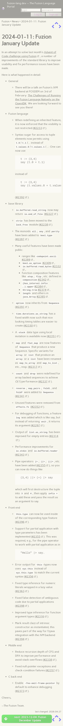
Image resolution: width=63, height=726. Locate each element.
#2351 (52, 335)
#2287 (20, 239)
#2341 (20, 395)
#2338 (48, 659)
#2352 (35, 406)
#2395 (41, 296)
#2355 (41, 464)
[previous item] (53, 26)
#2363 (20, 590)
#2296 (20, 521)
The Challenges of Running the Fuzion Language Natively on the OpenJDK (38, 99)
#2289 (26, 259)
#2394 (20, 638)
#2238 (44, 224)
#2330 (28, 325)
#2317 (33, 366)
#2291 (20, 306)
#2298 (20, 605)
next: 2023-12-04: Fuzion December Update (25, 718)
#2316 (40, 616)
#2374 (42, 289)
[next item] (60, 26)
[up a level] (56, 23)
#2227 (49, 213)
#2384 (38, 286)
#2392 (20, 197)
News (15, 21)
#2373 (20, 690)
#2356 (29, 576)
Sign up (53, 14)
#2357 (50, 669)
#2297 (36, 424)
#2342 (42, 279)
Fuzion (6, 21)
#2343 (20, 454)
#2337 (43, 381)
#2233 (38, 128)
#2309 (47, 262)
